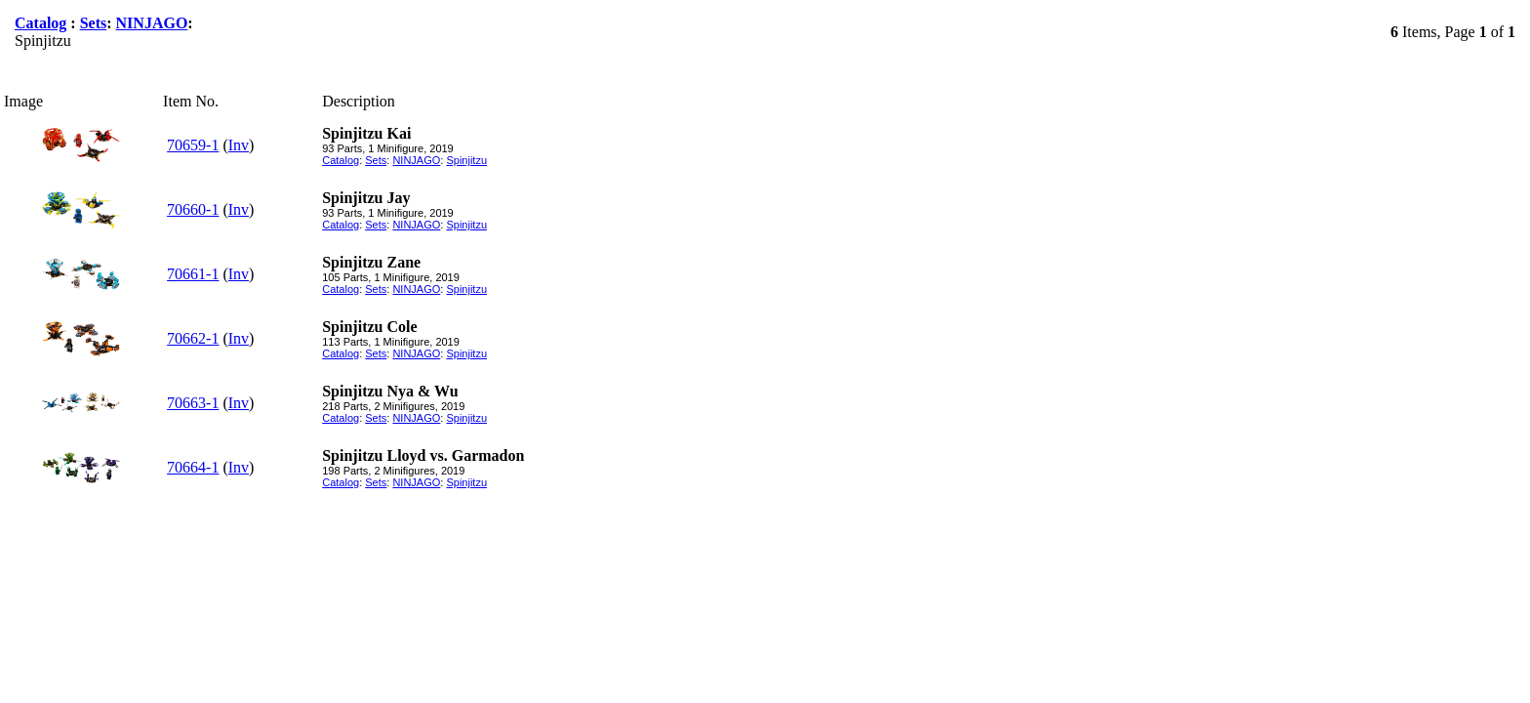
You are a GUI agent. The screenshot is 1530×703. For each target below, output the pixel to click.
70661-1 (193, 274)
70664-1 (193, 467)
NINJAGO (152, 23)
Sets (93, 23)
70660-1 (193, 209)
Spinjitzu (466, 160)
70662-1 (193, 338)
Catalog (40, 23)
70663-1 (193, 402)
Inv (238, 145)
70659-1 (193, 145)
